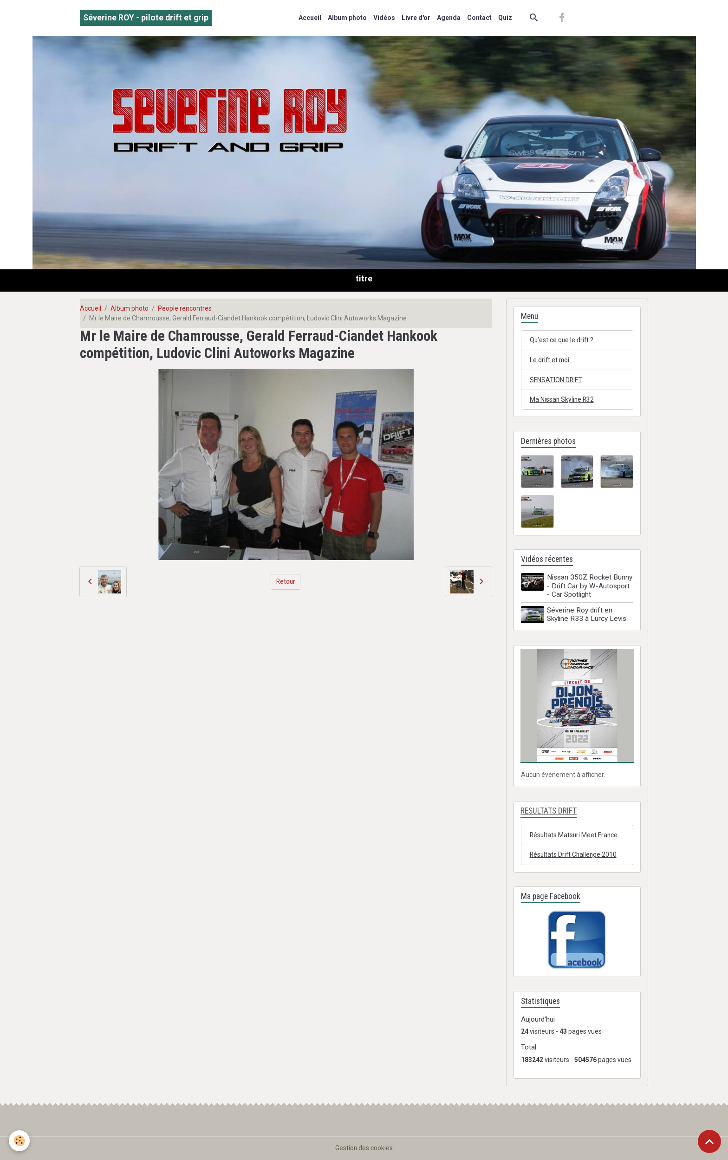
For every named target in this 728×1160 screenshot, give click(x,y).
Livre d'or (416, 17)
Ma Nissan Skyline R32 (562, 400)
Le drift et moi (550, 360)
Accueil (310, 17)
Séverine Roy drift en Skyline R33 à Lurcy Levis (587, 614)
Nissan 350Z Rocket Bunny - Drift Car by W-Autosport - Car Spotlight (590, 587)
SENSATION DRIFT (556, 380)
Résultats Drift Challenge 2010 (574, 854)
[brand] (146, 18)
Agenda (449, 17)
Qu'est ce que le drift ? (562, 340)
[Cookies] (19, 1140)
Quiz (505, 17)
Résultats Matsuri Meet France (574, 834)
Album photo (347, 17)
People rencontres (185, 308)
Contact (479, 17)
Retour (286, 581)
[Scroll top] (709, 1141)
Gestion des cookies (364, 1148)
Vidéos (384, 17)
